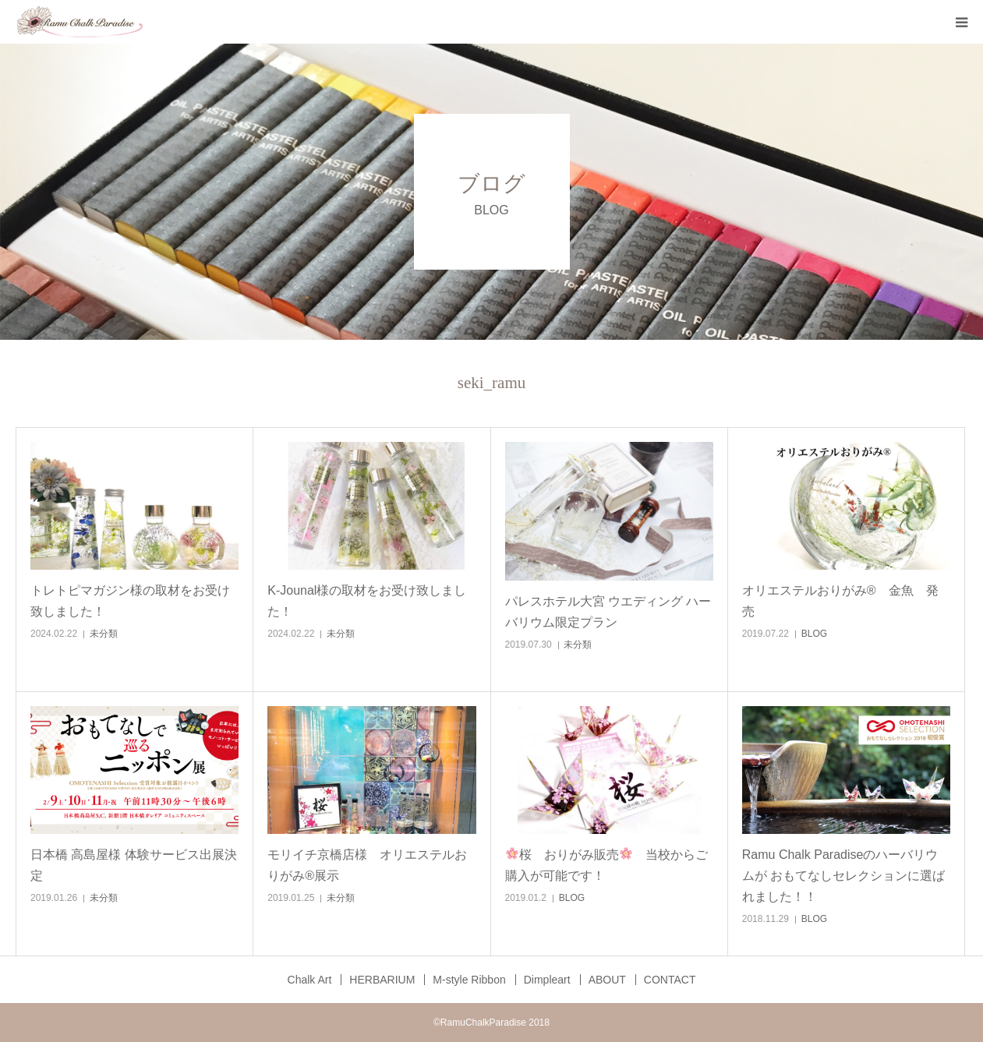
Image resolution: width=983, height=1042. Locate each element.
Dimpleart (547, 979)
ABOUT (607, 979)
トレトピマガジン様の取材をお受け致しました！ (130, 601)
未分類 (104, 633)
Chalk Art (310, 979)
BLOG (814, 633)
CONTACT (670, 979)
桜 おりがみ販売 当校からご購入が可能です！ (606, 864)
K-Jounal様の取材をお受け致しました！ (366, 601)
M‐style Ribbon (469, 979)
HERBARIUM (382, 979)
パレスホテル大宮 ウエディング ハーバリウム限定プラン (608, 612)
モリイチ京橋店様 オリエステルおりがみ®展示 (367, 865)
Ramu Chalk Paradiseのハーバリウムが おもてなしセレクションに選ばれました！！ (843, 875)
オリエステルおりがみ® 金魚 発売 (840, 601)
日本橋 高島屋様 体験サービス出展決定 (133, 865)
